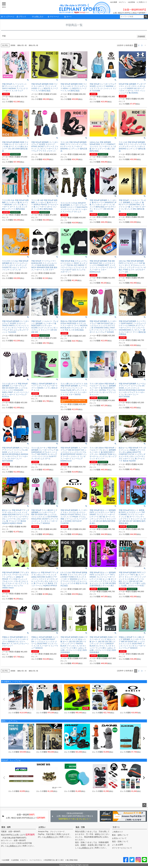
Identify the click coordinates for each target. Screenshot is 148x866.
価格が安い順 (22, 45)
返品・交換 (80, 827)
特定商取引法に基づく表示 (54, 860)
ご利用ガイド (142, 2)
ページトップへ (144, 805)
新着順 (13, 45)
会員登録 (132, 2)
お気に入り (37, 17)
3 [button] (141, 45)
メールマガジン (36, 860)
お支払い (42, 827)
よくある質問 (117, 845)
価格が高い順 (33, 45)
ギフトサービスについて (122, 848)
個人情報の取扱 (72, 860)
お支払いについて (119, 838)
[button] (145, 45)
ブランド (21, 17)
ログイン (123, 2)
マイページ (53, 17)
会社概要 (114, 2)
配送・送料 (6, 827)
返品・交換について (120, 841)
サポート (116, 827)
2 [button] (138, 45)
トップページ (7, 17)
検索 (146, 16)
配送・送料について (120, 835)
